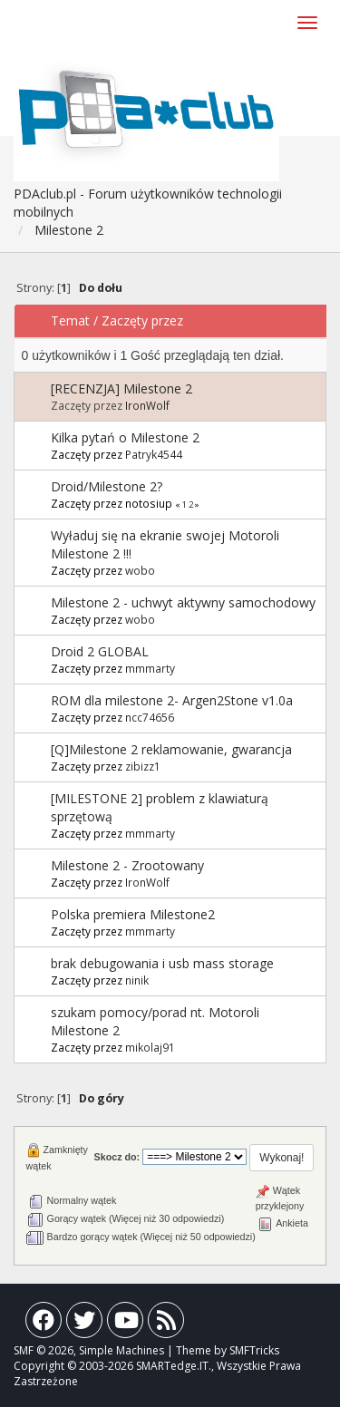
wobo (140, 570)
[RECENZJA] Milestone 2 (121, 388)
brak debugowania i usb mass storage (162, 963)
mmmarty (150, 668)
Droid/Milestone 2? (106, 486)
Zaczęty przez (142, 320)
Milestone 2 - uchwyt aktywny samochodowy (183, 602)
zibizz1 (142, 766)
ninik (137, 980)
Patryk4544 (153, 454)
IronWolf (147, 405)
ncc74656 (149, 717)
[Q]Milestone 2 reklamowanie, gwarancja (171, 749)
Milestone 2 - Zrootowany (127, 865)
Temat (70, 320)
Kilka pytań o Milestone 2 (125, 437)
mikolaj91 (150, 1047)
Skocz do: (117, 1156)
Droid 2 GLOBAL (100, 651)
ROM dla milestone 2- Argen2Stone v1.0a (172, 700)
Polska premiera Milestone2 (133, 914)
